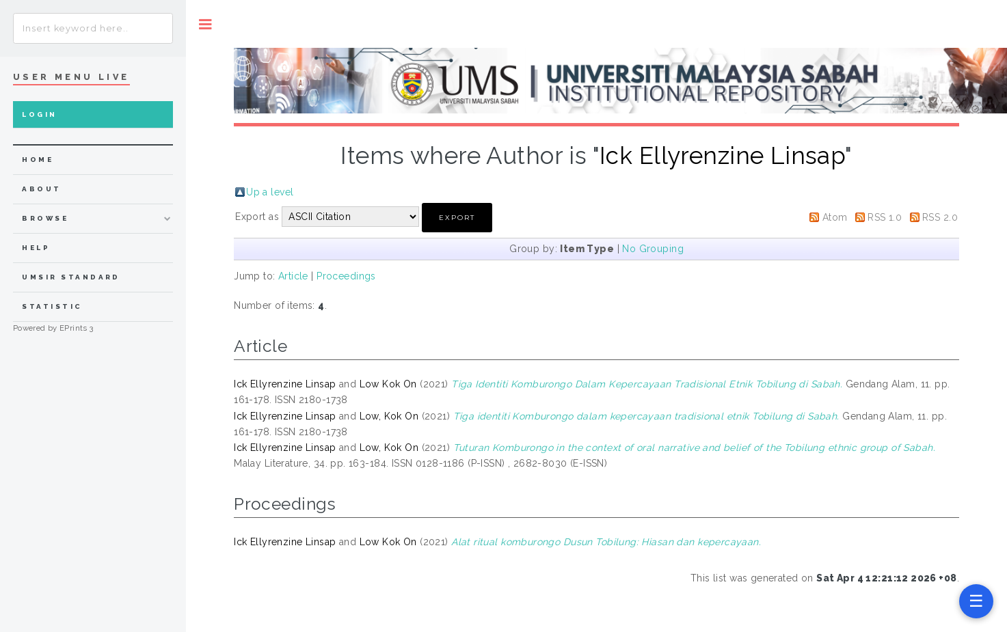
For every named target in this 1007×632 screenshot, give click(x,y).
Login (39, 114)
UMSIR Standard (71, 277)
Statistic (52, 306)
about (41, 189)
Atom (835, 217)
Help (36, 247)
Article (293, 276)
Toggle (205, 24)
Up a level (269, 192)
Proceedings (346, 276)
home (37, 159)
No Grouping (653, 248)
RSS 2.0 (940, 217)
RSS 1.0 (885, 217)
